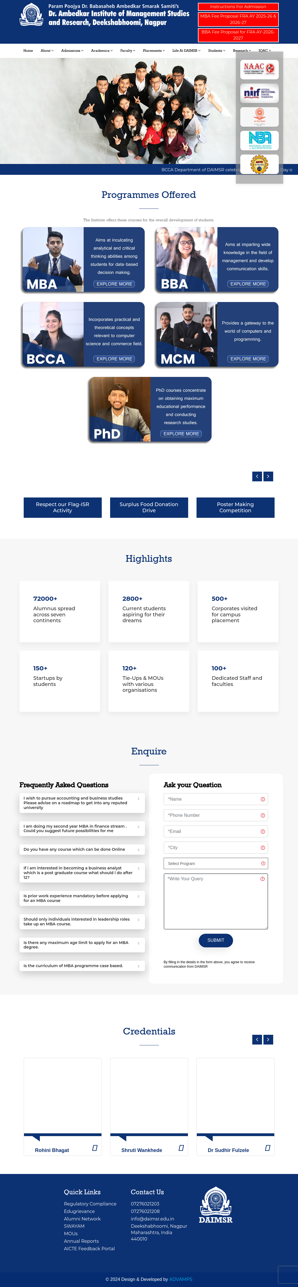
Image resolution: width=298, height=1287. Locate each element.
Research (242, 50)
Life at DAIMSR (186, 50)
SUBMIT (215, 940)
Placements (154, 50)
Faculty (127, 50)
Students (216, 50)
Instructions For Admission (238, 6)
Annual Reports (81, 1241)
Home (28, 50)
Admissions (72, 50)
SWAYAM (74, 1226)
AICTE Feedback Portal (89, 1248)
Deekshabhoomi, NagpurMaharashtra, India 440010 (159, 1233)
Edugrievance (79, 1211)
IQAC (265, 50)
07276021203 (145, 1204)
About (47, 50)
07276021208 (145, 1211)
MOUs (70, 1233)
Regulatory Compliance (90, 1204)
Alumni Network (82, 1219)
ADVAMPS (180, 1279)
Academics (102, 50)
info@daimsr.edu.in (152, 1219)
